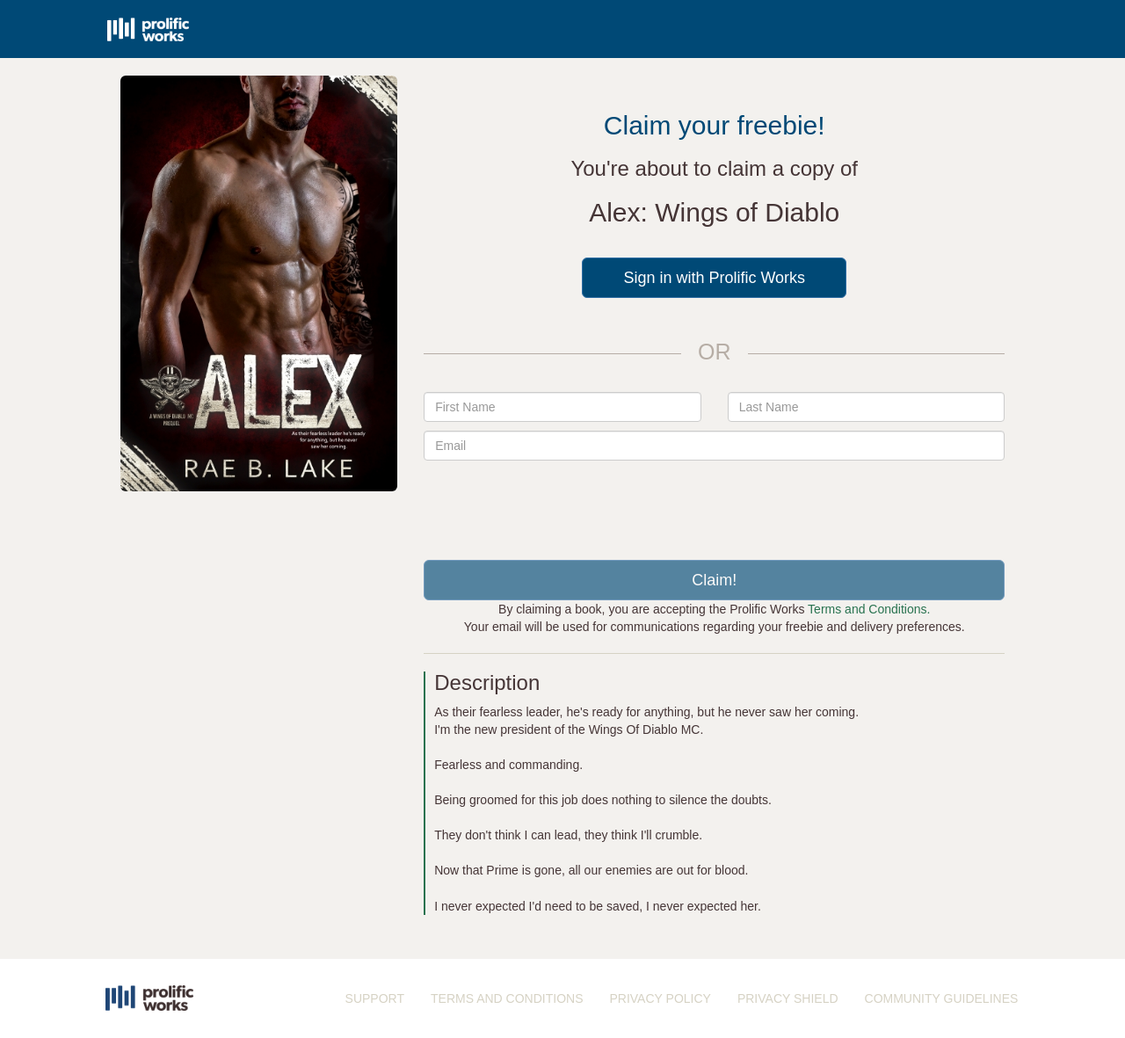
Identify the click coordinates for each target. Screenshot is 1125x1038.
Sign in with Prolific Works (714, 278)
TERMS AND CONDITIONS (507, 998)
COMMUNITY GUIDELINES (942, 998)
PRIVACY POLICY (659, 998)
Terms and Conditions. (869, 609)
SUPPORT (374, 998)
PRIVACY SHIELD (787, 998)
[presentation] (714, 503)
